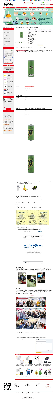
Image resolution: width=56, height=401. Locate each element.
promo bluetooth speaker (33, 337)
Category (6, 27)
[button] (28, 24)
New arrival (5, 44)
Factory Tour (21, 7)
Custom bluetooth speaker (11, 27)
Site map (33, 392)
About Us (10, 7)
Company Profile (16, 386)
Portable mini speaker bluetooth (21, 50)
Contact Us (27, 7)
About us (15, 384)
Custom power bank (6, 35)
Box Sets (4, 46)
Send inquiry (37, 385)
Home (5, 7)
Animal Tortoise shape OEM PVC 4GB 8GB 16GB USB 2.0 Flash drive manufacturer (10, 83)
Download (44, 7)
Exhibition (15, 385)
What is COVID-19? (27, 384)
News (32, 7)
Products (15, 7)
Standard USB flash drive (7, 38)
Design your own (38, 7)
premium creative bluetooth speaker (41, 337)
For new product (5, 114)
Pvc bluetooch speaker (27, 337)
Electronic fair (5, 132)
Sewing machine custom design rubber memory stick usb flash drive (10, 94)
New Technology (27, 385)
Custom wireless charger (7, 32)
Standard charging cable (7, 41)
